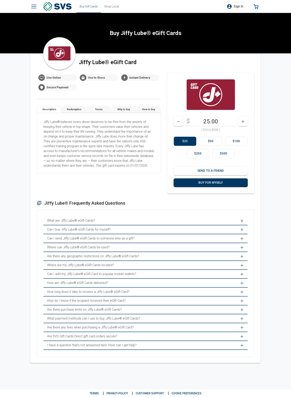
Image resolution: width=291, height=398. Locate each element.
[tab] (88, 6)
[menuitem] (145, 220)
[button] (235, 6)
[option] (185, 141)
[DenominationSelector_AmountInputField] (210, 121)
